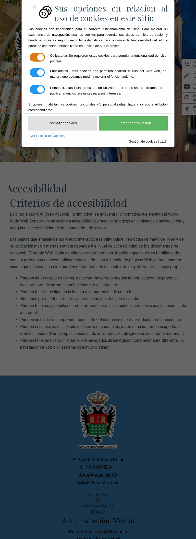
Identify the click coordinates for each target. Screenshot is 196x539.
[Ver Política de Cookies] (47, 136)
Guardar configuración (133, 123)
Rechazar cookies (62, 123)
